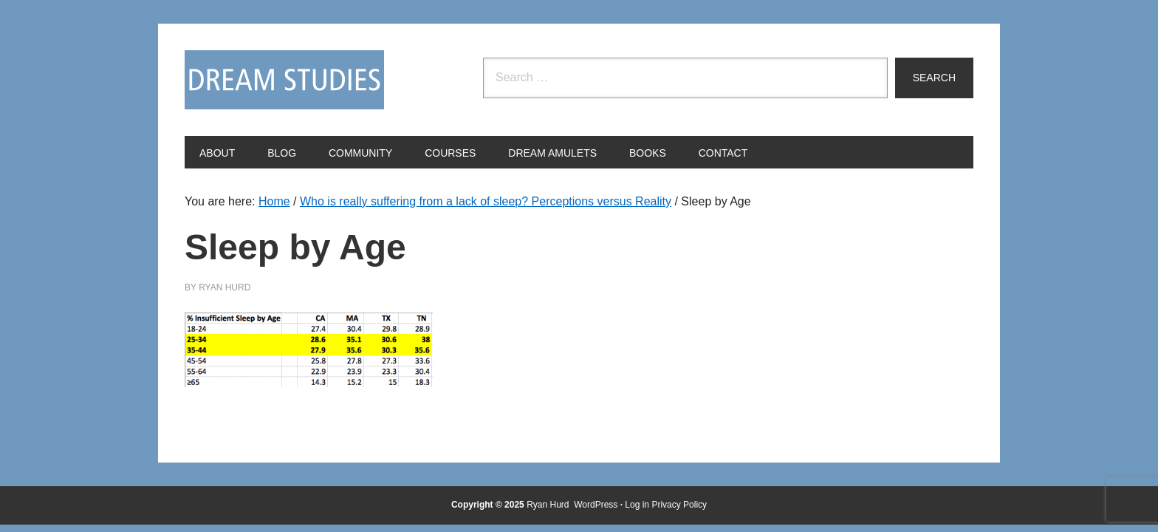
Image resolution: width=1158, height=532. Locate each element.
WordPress (595, 504)
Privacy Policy (679, 504)
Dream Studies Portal (284, 79)
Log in (637, 504)
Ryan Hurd (549, 504)
